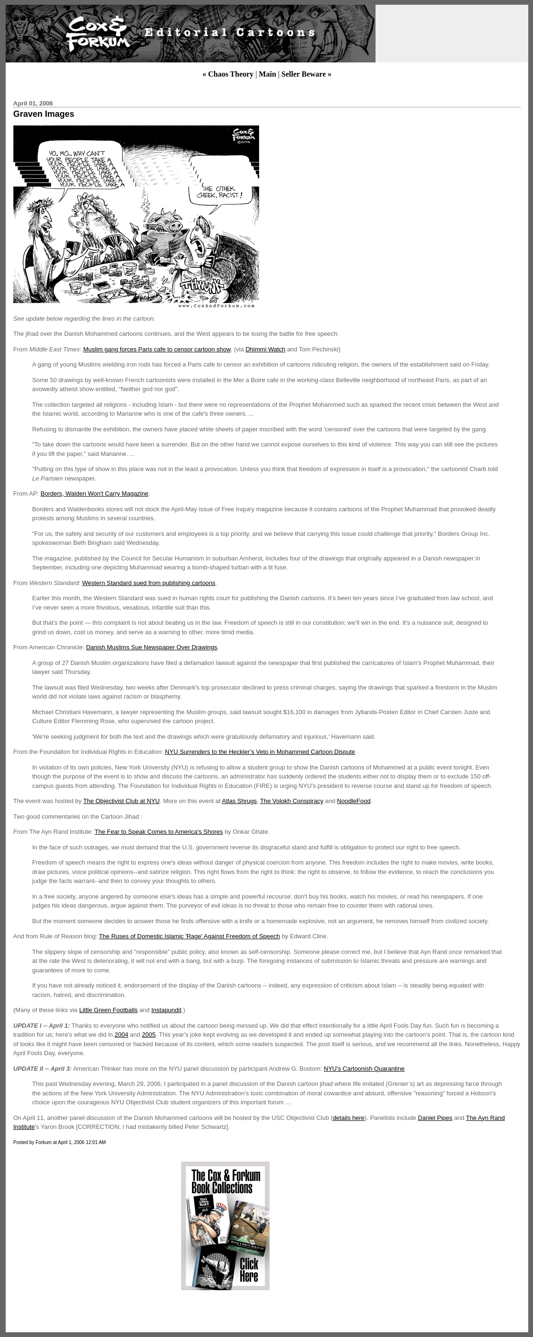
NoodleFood (354, 800)
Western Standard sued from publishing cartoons (149, 582)
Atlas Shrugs (239, 800)
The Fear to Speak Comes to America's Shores (159, 831)
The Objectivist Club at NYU (121, 800)
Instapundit (166, 1010)
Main (267, 74)
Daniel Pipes (435, 1117)
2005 (149, 1034)
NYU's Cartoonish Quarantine (364, 1068)
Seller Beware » (306, 74)
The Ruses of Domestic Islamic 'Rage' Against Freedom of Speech (189, 936)
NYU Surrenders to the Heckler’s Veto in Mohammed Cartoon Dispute (260, 751)
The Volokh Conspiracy (291, 800)
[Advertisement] (91, 1226)
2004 (121, 1034)
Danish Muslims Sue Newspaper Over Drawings (151, 647)
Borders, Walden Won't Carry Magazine (95, 493)
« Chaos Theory (227, 74)
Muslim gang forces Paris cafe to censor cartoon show (156, 349)
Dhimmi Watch (265, 349)
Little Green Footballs (108, 1010)
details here (349, 1117)
